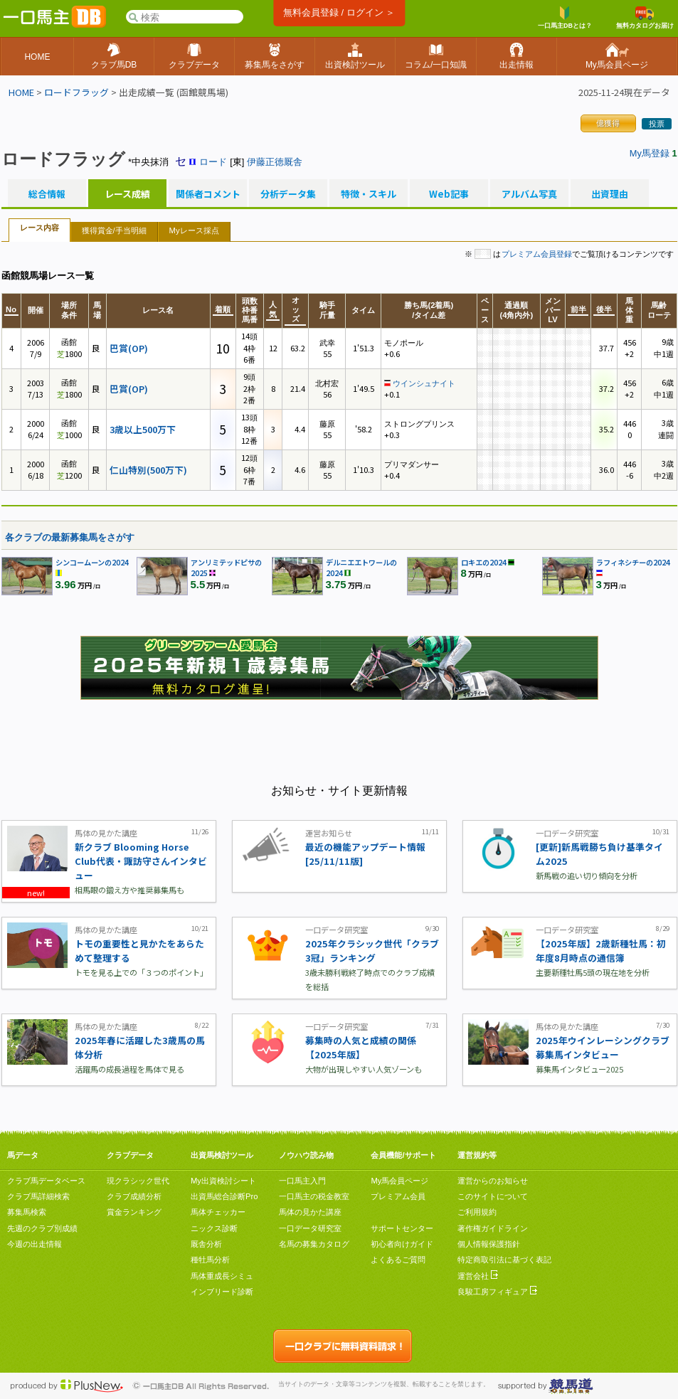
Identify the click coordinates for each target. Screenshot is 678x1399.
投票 (656, 123)
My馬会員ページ (399, 1180)
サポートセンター (402, 1228)
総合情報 (46, 194)
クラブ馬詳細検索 (38, 1196)
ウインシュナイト (424, 383)
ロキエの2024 (484, 562)
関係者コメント (208, 194)
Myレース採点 (194, 230)
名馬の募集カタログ (314, 1244)
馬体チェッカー (218, 1212)
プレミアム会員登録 (537, 254)
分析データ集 (288, 194)
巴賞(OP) (129, 348)
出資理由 (609, 194)
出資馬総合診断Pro (224, 1196)
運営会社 (477, 1276)
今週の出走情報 (34, 1244)
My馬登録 (649, 153)
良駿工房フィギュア (497, 1291)
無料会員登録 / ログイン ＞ (339, 12)
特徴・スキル (368, 194)
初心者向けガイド (402, 1244)
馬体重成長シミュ (222, 1276)
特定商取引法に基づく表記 (504, 1259)
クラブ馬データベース (46, 1180)
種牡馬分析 (210, 1259)
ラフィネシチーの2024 (633, 562)
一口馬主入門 (302, 1180)
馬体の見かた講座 (310, 1212)
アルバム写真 (529, 194)
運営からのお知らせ (492, 1180)
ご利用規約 (477, 1212)
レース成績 (127, 194)
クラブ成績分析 (134, 1196)
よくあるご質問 (398, 1259)
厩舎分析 (206, 1244)
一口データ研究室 (310, 1228)
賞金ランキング (134, 1212)
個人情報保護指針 (488, 1244)
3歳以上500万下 (143, 429)
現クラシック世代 (138, 1180)
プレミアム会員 (398, 1196)
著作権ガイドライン (492, 1228)
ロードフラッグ (76, 92)
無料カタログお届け (645, 17)
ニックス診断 (214, 1228)
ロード (213, 161)
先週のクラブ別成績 (42, 1228)
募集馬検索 (26, 1212)
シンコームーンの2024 (92, 562)
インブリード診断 (222, 1291)
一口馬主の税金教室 (314, 1196)
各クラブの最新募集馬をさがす (69, 537)
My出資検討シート (223, 1180)
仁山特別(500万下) (148, 470)
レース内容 (39, 227)
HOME (21, 92)
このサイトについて (492, 1196)
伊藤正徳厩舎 (274, 161)
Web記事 (449, 194)
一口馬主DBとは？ (565, 17)
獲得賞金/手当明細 (114, 230)
